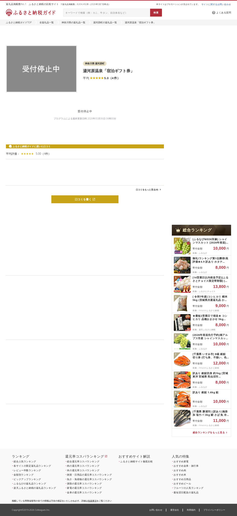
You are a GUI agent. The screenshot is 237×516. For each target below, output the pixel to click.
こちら (109, 431)
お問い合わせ (155, 509)
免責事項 (92, 500)
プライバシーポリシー (214, 509)
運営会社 (174, 509)
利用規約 (191, 509)
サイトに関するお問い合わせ (216, 4)
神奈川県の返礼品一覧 (73, 22)
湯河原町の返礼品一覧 (105, 22)
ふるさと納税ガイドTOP (19, 22)
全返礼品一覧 (47, 22)
